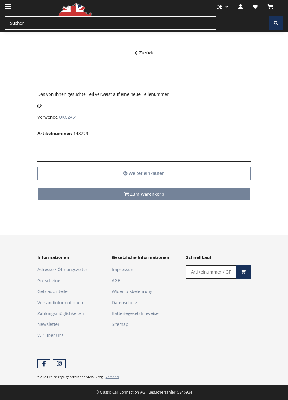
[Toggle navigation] (8, 4)
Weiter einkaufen (144, 173)
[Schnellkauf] (211, 272)
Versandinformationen (60, 302)
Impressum (123, 269)
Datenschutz (124, 302)
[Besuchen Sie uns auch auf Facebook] (43, 363)
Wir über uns (50, 335)
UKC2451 (68, 117)
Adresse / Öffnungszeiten (62, 269)
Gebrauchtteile (52, 291)
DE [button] (219, 6)
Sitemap (120, 324)
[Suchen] (110, 23)
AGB (116, 280)
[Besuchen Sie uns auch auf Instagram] (59, 363)
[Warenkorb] (273, 7)
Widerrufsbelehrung (132, 291)
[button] (240, 7)
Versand (112, 376)
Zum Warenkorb (144, 194)
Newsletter (48, 324)
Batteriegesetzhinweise (135, 313)
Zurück (144, 53)
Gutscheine (48, 280)
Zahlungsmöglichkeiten (60, 313)
